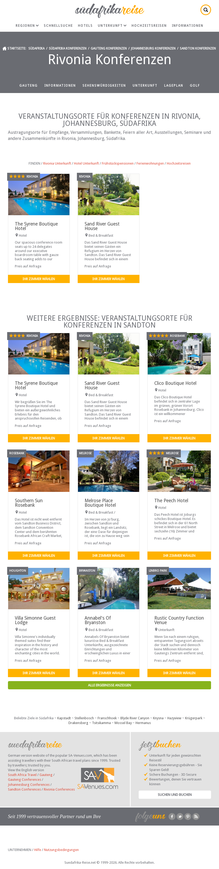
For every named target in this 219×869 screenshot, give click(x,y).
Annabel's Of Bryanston (98, 620)
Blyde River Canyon (134, 718)
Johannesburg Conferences (29, 785)
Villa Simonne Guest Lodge (35, 620)
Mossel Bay (123, 723)
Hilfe (37, 850)
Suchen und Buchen (175, 795)
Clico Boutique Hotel (175, 383)
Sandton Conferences (24, 789)
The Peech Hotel (171, 500)
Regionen (27, 26)
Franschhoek (107, 718)
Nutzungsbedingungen (61, 850)
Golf (195, 85)
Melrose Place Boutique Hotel (100, 503)
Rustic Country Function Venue (179, 620)
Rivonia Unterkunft (57, 163)
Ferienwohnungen (150, 163)
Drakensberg (78, 723)
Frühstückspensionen (118, 163)
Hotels (85, 26)
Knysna (158, 718)
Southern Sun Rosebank (29, 503)
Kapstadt (64, 718)
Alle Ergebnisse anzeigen (109, 685)
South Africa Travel (22, 775)
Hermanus (143, 723)
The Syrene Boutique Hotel (36, 226)
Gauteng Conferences (24, 780)
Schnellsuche (58, 26)
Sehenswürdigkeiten (104, 85)
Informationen (187, 26)
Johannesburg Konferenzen (153, 48)
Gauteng (28, 85)
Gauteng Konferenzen (109, 48)
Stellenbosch (84, 718)
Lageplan (173, 85)
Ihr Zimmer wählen (39, 279)
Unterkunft (112, 26)
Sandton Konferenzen (198, 48)
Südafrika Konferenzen (67, 48)
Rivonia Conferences (59, 789)
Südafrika (36, 48)
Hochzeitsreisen (149, 26)
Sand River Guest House (102, 226)
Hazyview (174, 718)
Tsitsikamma (101, 723)
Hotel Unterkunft (86, 163)
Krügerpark (193, 718)
